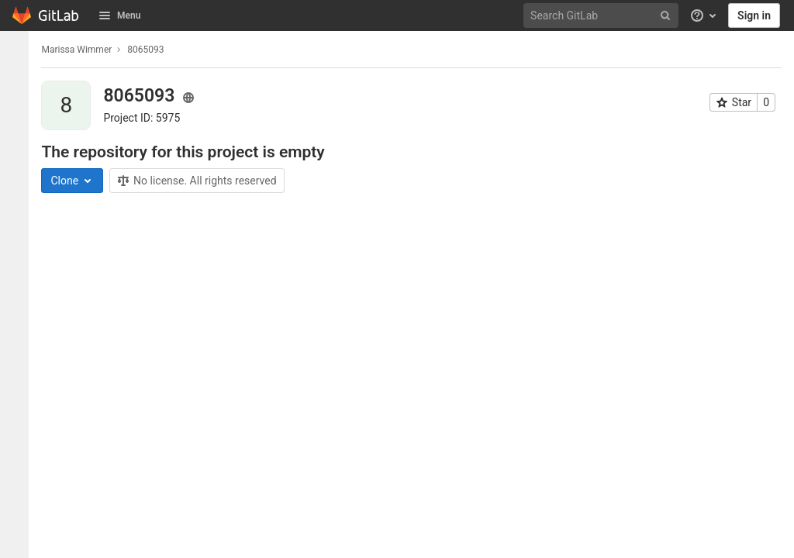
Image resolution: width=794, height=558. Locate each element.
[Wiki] (18, 285)
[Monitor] (18, 208)
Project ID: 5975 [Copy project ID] (150, 118)
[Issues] (18, 106)
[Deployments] (18, 182)
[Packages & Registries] (18, 234)
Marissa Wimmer (85, 49)
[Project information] (18, 80)
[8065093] (18, 49)
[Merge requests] (18, 131)
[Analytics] (18, 259)
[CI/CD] (18, 157)
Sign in (754, 15)
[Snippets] (18, 310)
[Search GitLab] (603, 16)
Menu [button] (119, 15)
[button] (18, 539)
